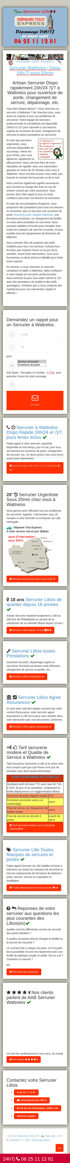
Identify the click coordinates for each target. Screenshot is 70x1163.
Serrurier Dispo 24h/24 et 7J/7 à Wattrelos (35, 467)
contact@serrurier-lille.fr (32, 1100)
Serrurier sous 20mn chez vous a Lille (32, 578)
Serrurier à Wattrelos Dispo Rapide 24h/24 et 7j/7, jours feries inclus (35, 432)
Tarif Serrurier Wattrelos (35, 777)
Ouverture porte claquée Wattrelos (33, 214)
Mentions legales (26, 1116)
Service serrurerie (32, 361)
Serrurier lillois (40, 1140)
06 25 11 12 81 (26, 1092)
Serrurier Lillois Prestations (27, 676)
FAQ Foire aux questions (24, 971)
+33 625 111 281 (20, 1140)
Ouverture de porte (32, 364)
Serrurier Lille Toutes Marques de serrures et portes (30, 854)
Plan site (50, 1136)
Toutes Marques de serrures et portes (34, 887)
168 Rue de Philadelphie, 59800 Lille (37, 1108)
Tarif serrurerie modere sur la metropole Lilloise (32, 827)
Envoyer (35, 400)
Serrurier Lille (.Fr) (28, 1136)
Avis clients (24, 1059)
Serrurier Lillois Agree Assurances (31, 726)
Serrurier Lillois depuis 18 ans (30, 630)
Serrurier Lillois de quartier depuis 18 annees (34, 602)
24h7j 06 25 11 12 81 (28, 1158)
